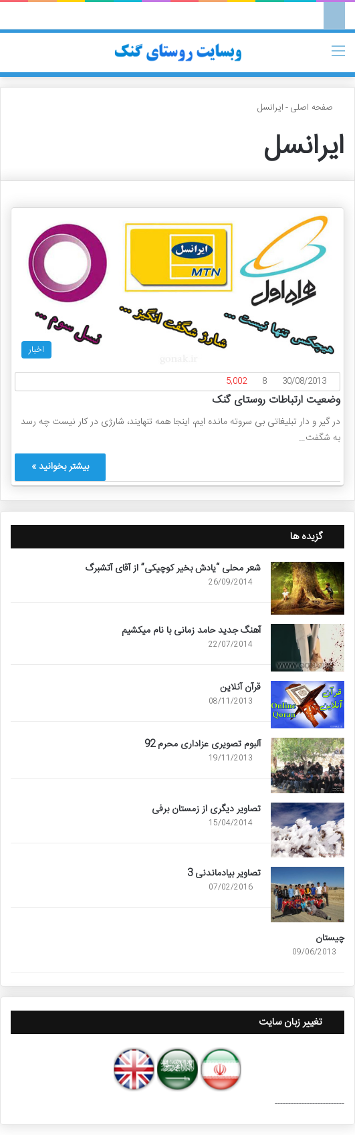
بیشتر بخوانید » (60, 467)
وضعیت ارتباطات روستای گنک (276, 400)
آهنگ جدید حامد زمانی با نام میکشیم (191, 631)
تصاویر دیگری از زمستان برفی (206, 809)
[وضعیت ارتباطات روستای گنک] (177, 288)
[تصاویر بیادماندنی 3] (307, 894)
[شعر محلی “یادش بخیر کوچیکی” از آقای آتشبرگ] (307, 588)
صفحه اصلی (317, 107)
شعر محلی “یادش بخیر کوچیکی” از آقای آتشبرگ (173, 568)
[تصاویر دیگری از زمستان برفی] (307, 830)
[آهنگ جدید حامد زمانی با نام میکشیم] (307, 648)
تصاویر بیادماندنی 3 (224, 873)
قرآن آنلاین (240, 688)
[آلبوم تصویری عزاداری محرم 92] (307, 765)
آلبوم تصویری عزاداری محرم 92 (202, 744)
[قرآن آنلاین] (307, 705)
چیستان (330, 938)
